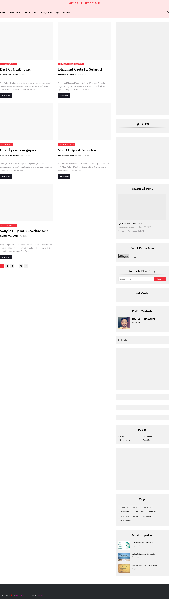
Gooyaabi (40, 595)
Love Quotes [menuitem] (46, 12)
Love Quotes (124, 516)
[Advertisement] (140, 68)
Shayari (135, 516)
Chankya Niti (146, 507)
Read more (6, 96)
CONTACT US (123, 437)
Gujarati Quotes (138, 512)
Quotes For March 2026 (130, 223)
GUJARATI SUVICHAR (84, 3)
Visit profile (136, 322)
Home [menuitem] (2, 12)
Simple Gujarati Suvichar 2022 (24, 231)
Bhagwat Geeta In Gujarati (129, 507)
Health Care (152, 512)
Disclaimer (147, 437)
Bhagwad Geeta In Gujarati (80, 69)
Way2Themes (20, 595)
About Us (146, 440)
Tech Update (146, 516)
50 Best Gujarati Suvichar (142, 542)
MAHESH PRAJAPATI (9, 74)
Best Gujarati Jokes (15, 69)
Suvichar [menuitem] (14, 12)
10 (21, 266)
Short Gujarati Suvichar (77, 150)
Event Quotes (125, 512)
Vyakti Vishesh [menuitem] (63, 12)
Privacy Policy (124, 440)
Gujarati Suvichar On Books (143, 554)
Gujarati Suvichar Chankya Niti (145, 565)
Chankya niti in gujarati (19, 150)
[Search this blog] (136, 279)
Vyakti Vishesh (125, 520)
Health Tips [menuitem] (30, 12)
